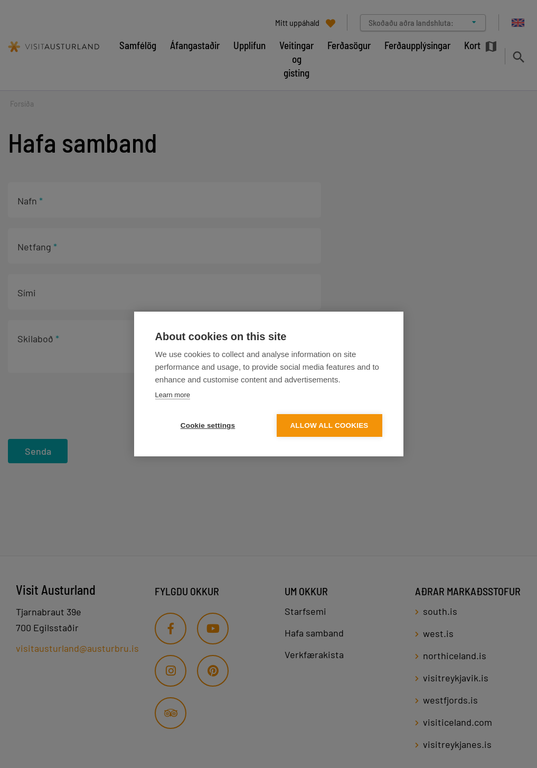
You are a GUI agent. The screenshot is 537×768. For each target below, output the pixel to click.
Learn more (172, 395)
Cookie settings (208, 425)
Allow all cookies (329, 425)
